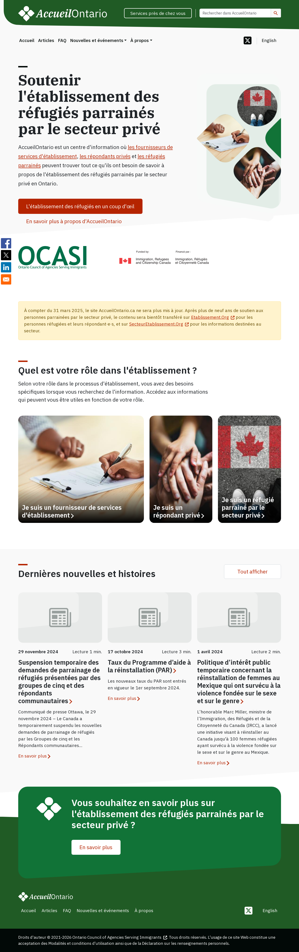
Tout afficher (252, 571)
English (269, 40)
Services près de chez (157, 13)
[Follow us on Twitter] (248, 41)
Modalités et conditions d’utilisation (81, 943)
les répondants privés (105, 156)
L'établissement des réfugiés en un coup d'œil (80, 206)
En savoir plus (32, 756)
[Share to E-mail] (6, 279)
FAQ (62, 40)
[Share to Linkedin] (6, 267)
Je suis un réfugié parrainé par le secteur (248, 507)
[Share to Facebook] (6, 243)
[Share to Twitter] (6, 255)
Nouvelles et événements (96, 40)
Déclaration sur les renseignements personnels (185, 943)
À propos (139, 40)
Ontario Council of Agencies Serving (119, 937)
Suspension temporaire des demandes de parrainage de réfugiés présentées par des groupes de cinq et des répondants (59, 681)
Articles (46, 40)
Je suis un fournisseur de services (72, 511)
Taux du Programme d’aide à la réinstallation (149, 666)
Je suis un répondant (178, 511)
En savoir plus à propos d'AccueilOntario (74, 221)
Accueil (26, 40)
